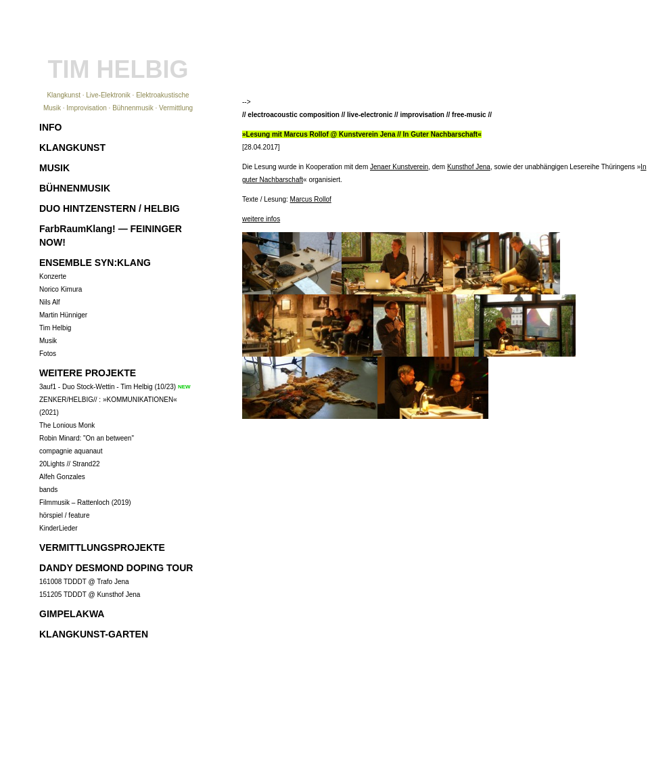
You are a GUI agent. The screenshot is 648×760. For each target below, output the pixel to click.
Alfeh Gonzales (62, 476)
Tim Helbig (55, 328)
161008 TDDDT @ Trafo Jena (84, 581)
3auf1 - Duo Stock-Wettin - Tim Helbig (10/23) (107, 386)
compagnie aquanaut (70, 451)
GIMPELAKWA (71, 613)
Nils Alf (49, 302)
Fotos (47, 353)
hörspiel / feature (64, 515)
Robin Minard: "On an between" (86, 438)
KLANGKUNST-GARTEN (93, 634)
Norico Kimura (60, 289)
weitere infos (261, 219)
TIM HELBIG (118, 69)
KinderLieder (58, 528)
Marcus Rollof (310, 199)
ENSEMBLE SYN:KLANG (95, 262)
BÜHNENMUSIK (74, 188)
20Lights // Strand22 (69, 464)
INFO (50, 127)
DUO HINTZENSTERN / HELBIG (109, 208)
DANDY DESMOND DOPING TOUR (116, 567)
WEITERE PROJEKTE (87, 372)
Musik (48, 340)
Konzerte (52, 276)
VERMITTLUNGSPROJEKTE (102, 547)
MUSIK (54, 167)
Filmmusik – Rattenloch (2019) (85, 502)
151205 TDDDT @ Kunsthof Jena (89, 594)
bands (48, 489)
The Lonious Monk (67, 425)
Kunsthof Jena (468, 167)
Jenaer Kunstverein (399, 167)
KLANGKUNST (72, 147)
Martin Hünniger (63, 315)
